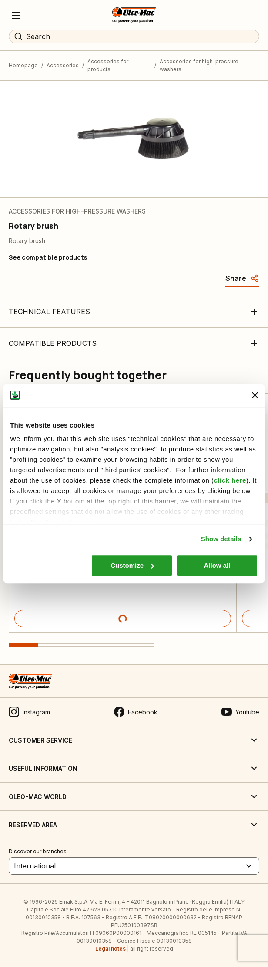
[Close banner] (255, 395)
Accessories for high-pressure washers (199, 65)
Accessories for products (107, 65)
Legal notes (110, 948)
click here (230, 480)
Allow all (217, 565)
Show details (221, 539)
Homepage (23, 65)
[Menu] (16, 15)
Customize (132, 565)
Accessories (63, 65)
